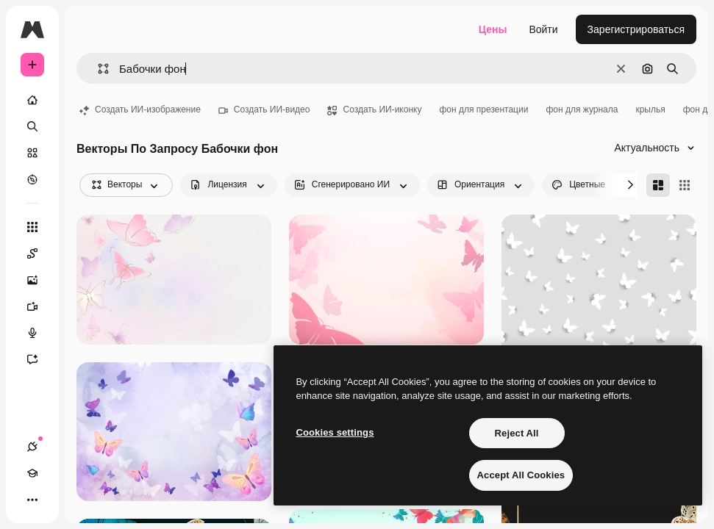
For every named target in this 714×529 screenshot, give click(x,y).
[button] (97, 68)
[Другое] (32, 499)
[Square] (684, 185)
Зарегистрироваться (636, 29)
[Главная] (32, 100)
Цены (493, 29)
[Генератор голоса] (40, 333)
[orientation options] (481, 185)
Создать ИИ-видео (264, 109)
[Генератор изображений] (40, 280)
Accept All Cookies (521, 475)
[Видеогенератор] (40, 306)
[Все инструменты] (32, 227)
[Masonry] (658, 185)
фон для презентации (483, 109)
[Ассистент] (40, 359)
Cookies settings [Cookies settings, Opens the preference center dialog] (335, 432)
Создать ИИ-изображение (140, 109)
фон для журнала (582, 109)
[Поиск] (32, 126)
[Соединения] (32, 446)
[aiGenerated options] (352, 185)
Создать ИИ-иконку (374, 109)
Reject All (517, 433)
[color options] (588, 185)
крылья (650, 109)
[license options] (228, 185)
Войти (543, 29)
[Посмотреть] (32, 179)
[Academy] (32, 473)
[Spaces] (40, 253)
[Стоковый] (32, 153)
